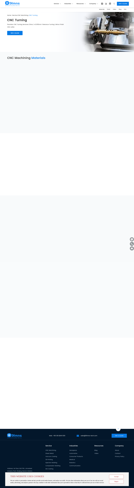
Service (57, 4)
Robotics (72, 463)
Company (93, 4)
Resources (81, 4)
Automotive (73, 453)
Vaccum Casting (51, 456)
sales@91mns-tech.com (89, 436)
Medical (72, 459)
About (117, 450)
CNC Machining (23, 15)
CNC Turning (33, 15)
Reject (116, 481)
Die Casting (49, 469)
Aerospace (73, 450)
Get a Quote (123, 4)
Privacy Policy (119, 456)
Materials (101, 9)
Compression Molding (52, 466)
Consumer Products (76, 456)
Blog (120, 9)
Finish (108, 9)
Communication (74, 466)
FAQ (125, 9)
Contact (117, 453)
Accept (116, 476)
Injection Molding (51, 463)
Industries (68, 4)
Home (9, 15)
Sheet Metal (49, 453)
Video (114, 9)
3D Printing (49, 459)
